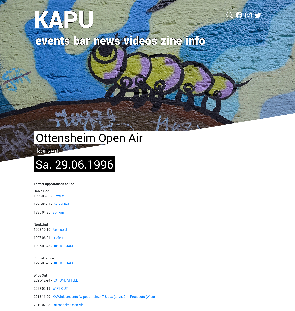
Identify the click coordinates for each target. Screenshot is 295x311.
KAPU (64, 19)
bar (81, 40)
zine (171, 40)
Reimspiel (60, 229)
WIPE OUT (60, 288)
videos (140, 40)
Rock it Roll (61, 204)
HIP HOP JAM (63, 246)
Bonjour (58, 212)
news (106, 40)
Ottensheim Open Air (68, 305)
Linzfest (59, 196)
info (195, 40)
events (52, 40)
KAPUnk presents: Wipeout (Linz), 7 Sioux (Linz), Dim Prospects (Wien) (104, 296)
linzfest (58, 237)
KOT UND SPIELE (65, 280)
